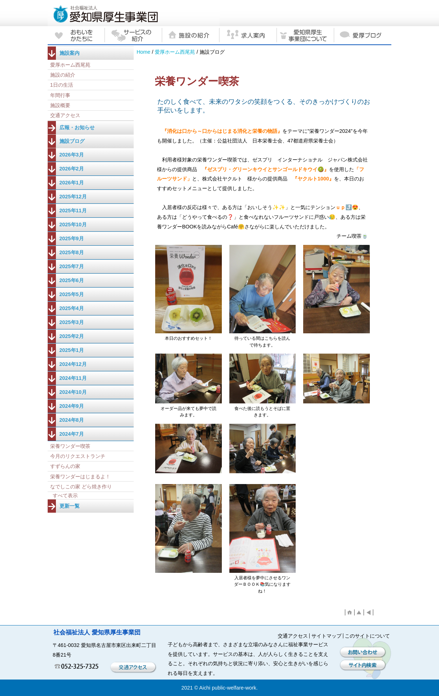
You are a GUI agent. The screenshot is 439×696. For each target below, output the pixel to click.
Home (143, 51)
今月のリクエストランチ (77, 456)
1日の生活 (61, 85)
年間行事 (60, 95)
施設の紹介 (62, 75)
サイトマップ (326, 635)
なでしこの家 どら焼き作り (81, 486)
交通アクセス (65, 115)
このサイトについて (367, 635)
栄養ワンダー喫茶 (70, 446)
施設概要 (60, 105)
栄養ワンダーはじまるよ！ (80, 476)
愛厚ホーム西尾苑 (175, 51)
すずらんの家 (65, 466)
